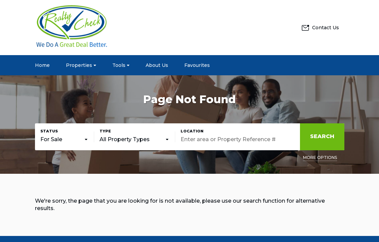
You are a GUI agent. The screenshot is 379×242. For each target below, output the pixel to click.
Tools (120, 65)
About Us (157, 65)
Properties (81, 65)
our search (247, 201)
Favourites (197, 65)
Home (42, 65)
